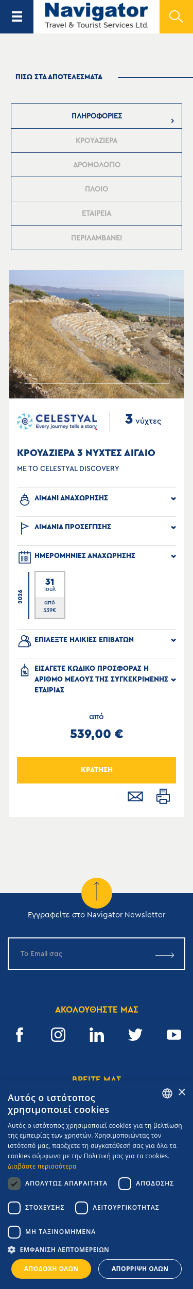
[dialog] (96, 1185)
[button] (96, 1249)
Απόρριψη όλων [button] (140, 1268)
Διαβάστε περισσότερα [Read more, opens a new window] (42, 1166)
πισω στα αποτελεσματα (58, 77)
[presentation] (96, 116)
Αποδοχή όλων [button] (51, 1268)
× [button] (181, 1092)
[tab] (97, 116)
